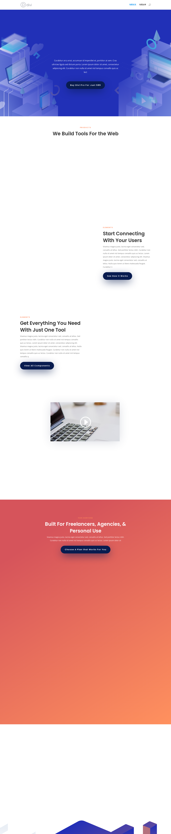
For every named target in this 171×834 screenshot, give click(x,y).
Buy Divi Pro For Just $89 (85, 85)
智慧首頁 (132, 5)
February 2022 (27, 803)
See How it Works (117, 276)
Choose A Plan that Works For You (85, 549)
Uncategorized (28, 818)
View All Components (37, 365)
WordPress (60, 831)
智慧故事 (142, 5)
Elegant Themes (37, 831)
